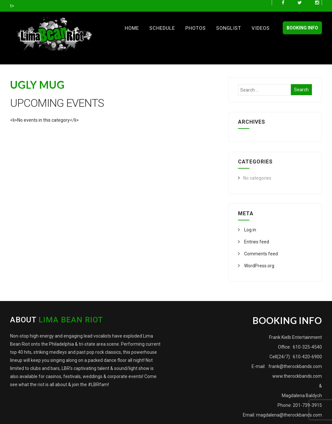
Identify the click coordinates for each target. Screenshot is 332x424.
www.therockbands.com (297, 376)
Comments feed (260, 253)
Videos (261, 28)
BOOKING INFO (302, 27)
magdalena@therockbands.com (289, 415)
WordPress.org (258, 265)
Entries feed (256, 241)
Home (132, 28)
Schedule (162, 28)
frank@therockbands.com (294, 366)
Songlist (228, 28)
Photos (195, 28)
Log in (249, 229)
